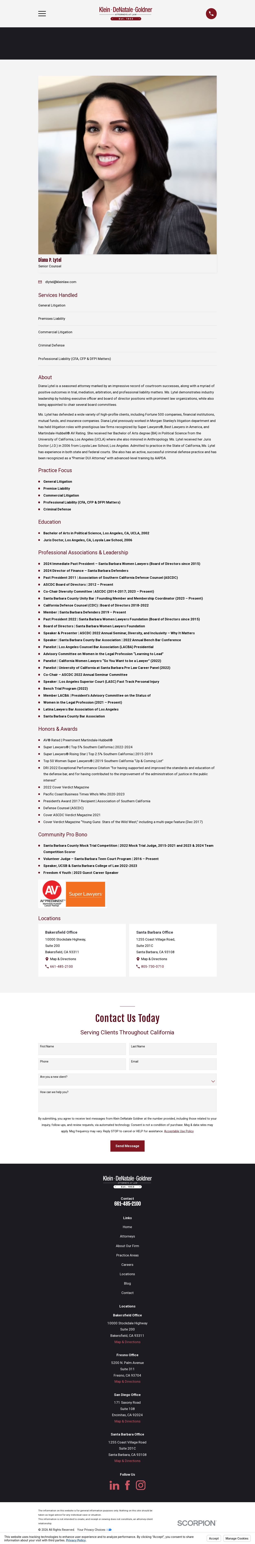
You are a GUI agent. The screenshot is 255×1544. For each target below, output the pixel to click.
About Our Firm (127, 1246)
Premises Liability (51, 319)
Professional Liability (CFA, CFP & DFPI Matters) (74, 359)
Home (127, 1227)
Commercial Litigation (55, 332)
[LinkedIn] (114, 1485)
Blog (127, 1283)
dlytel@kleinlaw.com (60, 282)
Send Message (127, 1146)
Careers (127, 1265)
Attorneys (127, 1236)
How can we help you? (54, 1092)
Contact (127, 1293)
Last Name (138, 1046)
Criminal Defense (51, 345)
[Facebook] (127, 1485)
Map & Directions (63, 959)
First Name (47, 1046)
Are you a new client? (53, 1076)
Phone (44, 1061)
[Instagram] (141, 1485)
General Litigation (51, 305)
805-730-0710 (152, 966)
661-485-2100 (61, 966)
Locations (127, 1274)
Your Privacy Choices (94, 1529)
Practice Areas (127, 1255)
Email (134, 1061)
